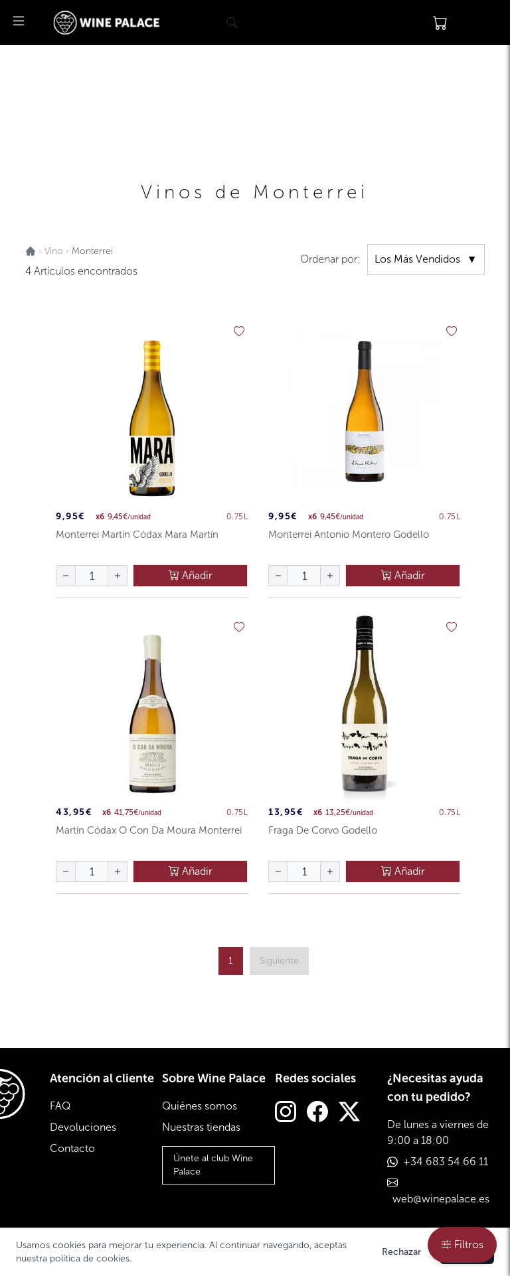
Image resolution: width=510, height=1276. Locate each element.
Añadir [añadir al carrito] (190, 575)
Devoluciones (83, 1127)
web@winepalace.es (440, 1198)
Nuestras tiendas (201, 1127)
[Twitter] (349, 1113)
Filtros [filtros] (462, 1244)
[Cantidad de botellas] (92, 575)
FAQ (60, 1106)
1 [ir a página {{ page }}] (230, 961)
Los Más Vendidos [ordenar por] (426, 259)
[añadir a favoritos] (239, 331)
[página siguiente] (279, 961)
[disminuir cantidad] (66, 575)
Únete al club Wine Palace (213, 1165)
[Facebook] (317, 1113)
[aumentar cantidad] (118, 575)
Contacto (72, 1148)
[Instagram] (285, 1113)
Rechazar (401, 1252)
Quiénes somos (199, 1106)
